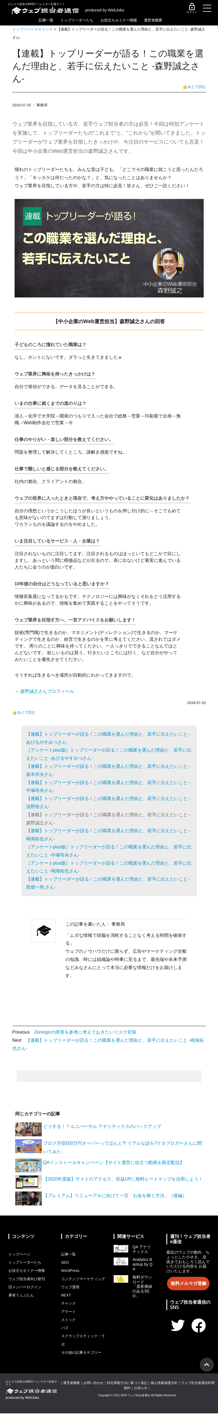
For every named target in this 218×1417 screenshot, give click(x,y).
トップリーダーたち (82, 20)
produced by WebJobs (105, 10)
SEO (65, 1262)
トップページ (23, 29)
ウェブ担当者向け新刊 (28, 1278)
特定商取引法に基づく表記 (127, 1386)
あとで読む (197, 86)
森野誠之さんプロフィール (47, 691)
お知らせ (140, 1391)
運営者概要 (169, 20)
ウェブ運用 (71, 1293)
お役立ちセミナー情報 (129, 20)
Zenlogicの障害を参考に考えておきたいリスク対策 (85, 1032)
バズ (65, 1333)
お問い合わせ (93, 1386)
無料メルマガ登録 (188, 1283)
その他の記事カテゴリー (82, 1356)
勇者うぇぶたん (22, 1293)
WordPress (71, 1270)
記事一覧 (46, 20)
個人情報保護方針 (164, 1386)
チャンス (45, 29)
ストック (69, 1325)
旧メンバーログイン (26, 1286)
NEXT (66, 1301)
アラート (69, 1317)
